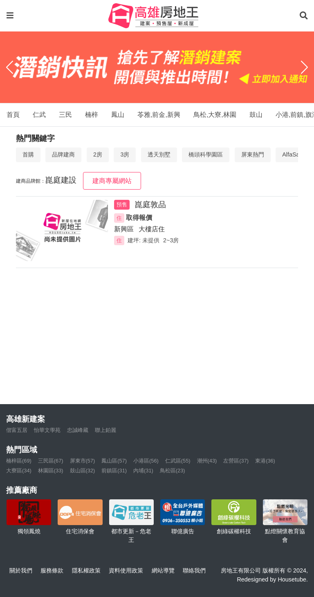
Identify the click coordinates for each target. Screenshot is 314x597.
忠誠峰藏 (77, 430)
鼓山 (255, 114)
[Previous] (9, 67)
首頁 (13, 114)
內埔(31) (143, 470)
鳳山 (117, 114)
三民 (65, 114)
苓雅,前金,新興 (158, 114)
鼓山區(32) (82, 470)
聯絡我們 (194, 570)
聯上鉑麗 (105, 430)
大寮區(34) (18, 470)
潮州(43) (207, 461)
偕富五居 (16, 430)
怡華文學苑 (47, 430)
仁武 (39, 114)
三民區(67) (50, 461)
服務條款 (51, 570)
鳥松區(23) (172, 470)
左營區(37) (236, 461)
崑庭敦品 (150, 204)
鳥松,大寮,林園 (214, 114)
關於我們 (20, 570)
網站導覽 (163, 570)
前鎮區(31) (114, 470)
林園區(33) (50, 470)
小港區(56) (146, 461)
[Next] (304, 67)
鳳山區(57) (114, 461)
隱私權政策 (86, 570)
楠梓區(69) (18, 461)
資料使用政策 (126, 570)
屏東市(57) (82, 461)
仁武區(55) (178, 461)
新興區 (124, 229)
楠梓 (91, 114)
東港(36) (265, 461)
